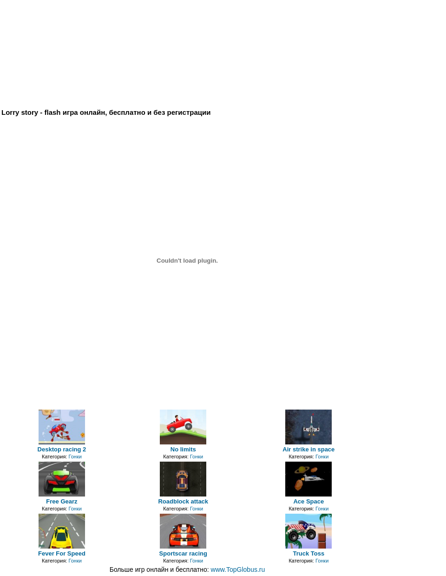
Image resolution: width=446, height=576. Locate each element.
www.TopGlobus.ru (238, 569)
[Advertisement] (222, 22)
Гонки (75, 456)
